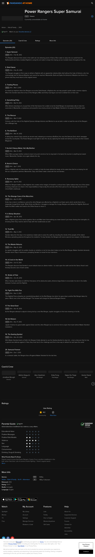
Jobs (65, 534)
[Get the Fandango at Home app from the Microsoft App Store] (32, 499)
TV (3, 518)
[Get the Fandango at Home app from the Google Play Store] (20, 499)
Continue (86, 551)
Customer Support (70, 518)
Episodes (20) (7, 41)
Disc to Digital (48, 518)
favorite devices (25, 32)
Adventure (26, 479)
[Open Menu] (3, 3)
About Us (67, 511)
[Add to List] (92, 16)
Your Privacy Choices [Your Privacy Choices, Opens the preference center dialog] (86, 545)
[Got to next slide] (93, 384)
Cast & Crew (23, 41)
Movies (4, 515)
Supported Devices (70, 515)
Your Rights (21, 546)
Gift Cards (47, 524)
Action (4, 479)
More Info (53, 41)
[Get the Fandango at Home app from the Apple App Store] (7, 499)
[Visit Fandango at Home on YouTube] (12, 538)
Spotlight (4, 511)
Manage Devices (28, 521)
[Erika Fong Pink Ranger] (55, 384)
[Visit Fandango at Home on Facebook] (8, 538)
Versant (18, 542)
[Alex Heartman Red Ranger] (40, 384)
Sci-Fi (19, 479)
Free (3, 521)
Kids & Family (11, 479)
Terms (42, 542)
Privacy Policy (12, 544)
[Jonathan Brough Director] (9, 384)
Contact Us (67, 524)
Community (42, 415)
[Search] (92, 3)
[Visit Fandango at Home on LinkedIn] (4, 538)
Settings (25, 518)
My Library (26, 511)
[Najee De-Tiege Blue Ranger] (71, 384)
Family (46, 515)
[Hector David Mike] (86, 384)
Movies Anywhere (49, 521)
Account (25, 515)
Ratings (37, 41)
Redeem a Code (28, 524)
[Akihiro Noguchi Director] (24, 384)
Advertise (67, 528)
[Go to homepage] (19, 3)
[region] (47, 548)
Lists (45, 511)
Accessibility (68, 531)
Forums (66, 521)
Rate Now (53, 415)
